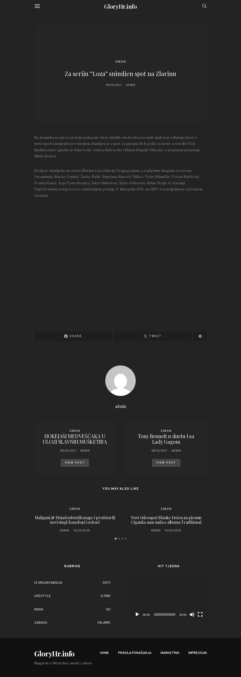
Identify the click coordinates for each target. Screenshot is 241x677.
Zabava (120, 62)
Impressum (197, 653)
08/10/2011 (114, 85)
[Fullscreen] (200, 614)
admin (130, 85)
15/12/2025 (81, 530)
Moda (38, 610)
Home (104, 653)
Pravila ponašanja (134, 653)
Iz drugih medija (48, 583)
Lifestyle (42, 596)
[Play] (137, 614)
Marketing (170, 653)
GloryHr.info (120, 6)
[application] (169, 598)
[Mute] (192, 614)
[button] (115, 538)
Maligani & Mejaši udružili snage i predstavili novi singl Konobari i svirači (75, 520)
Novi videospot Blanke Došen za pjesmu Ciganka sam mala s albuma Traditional (166, 520)
